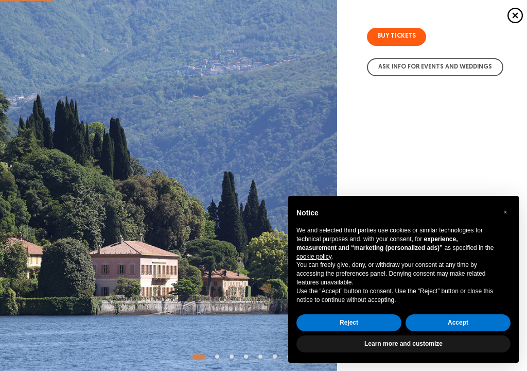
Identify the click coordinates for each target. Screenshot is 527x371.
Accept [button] (458, 322)
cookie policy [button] (313, 256)
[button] (505, 212)
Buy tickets (396, 36)
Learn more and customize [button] (403, 343)
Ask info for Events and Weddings (435, 67)
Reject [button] (349, 322)
